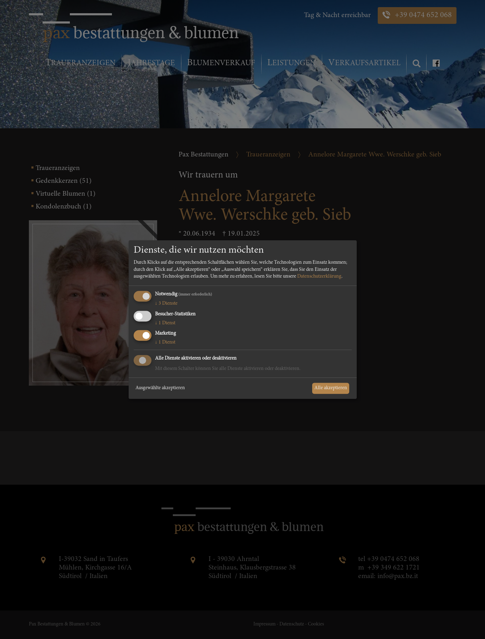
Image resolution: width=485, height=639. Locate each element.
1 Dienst (165, 323)
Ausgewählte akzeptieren (160, 388)
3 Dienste (166, 303)
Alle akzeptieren (330, 388)
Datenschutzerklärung (319, 276)
